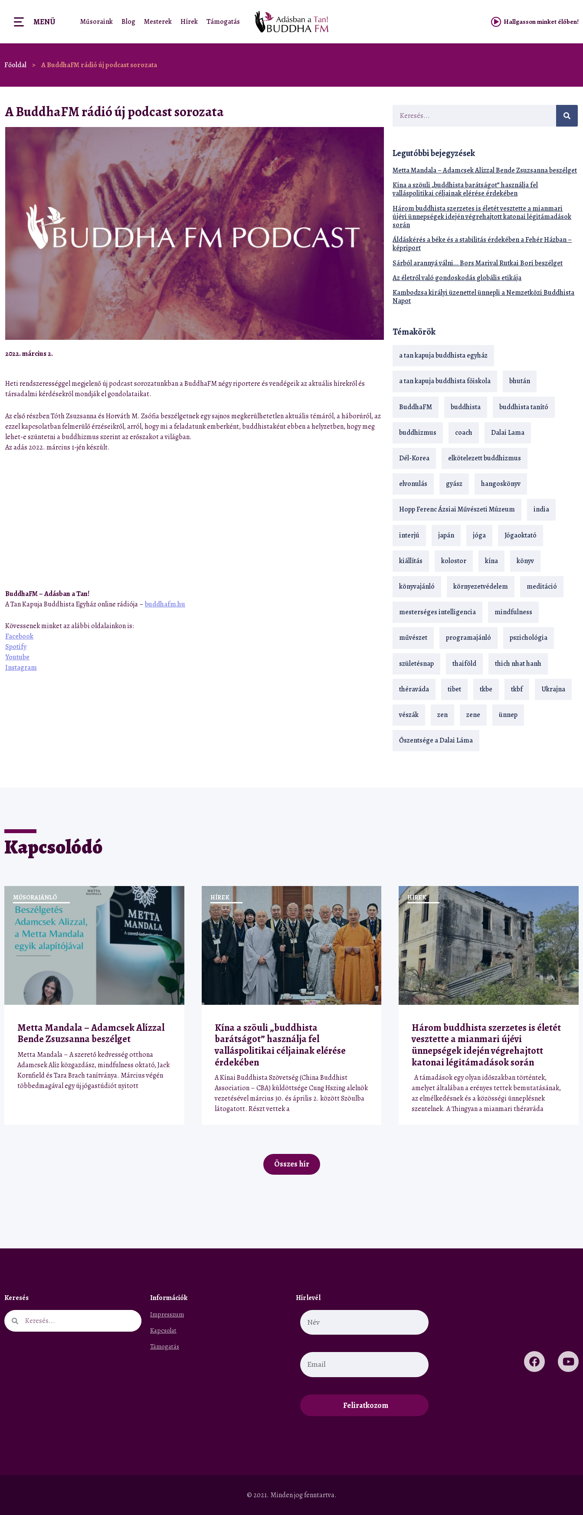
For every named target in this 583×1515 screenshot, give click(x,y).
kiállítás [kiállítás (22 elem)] (411, 561)
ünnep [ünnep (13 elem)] (508, 715)
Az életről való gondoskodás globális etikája (457, 278)
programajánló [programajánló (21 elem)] (468, 637)
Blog (128, 21)
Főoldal (15, 65)
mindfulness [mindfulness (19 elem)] (513, 612)
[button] (354, 353)
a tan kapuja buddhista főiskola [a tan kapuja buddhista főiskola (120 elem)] (445, 381)
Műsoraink (96, 21)
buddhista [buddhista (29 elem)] (466, 407)
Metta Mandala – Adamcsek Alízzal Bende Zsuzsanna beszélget (485, 170)
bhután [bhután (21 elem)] (519, 381)
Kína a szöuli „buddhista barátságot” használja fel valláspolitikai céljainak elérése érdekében (465, 189)
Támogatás (223, 21)
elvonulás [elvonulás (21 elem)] (413, 484)
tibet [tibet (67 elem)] (454, 689)
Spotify (15, 647)
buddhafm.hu (165, 604)
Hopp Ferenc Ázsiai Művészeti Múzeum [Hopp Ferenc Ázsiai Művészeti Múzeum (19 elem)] (457, 509)
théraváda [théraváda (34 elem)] (414, 689)
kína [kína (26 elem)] (491, 561)
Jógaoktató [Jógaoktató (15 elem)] (520, 535)
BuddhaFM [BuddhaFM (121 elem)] (415, 407)
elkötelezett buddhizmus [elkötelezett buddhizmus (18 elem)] (484, 458)
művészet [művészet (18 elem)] (413, 637)
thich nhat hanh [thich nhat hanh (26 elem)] (518, 663)
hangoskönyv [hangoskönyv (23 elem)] (501, 484)
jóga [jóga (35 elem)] (479, 535)
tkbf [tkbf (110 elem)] (517, 689)
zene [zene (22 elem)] (473, 715)
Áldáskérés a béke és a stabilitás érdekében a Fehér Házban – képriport (482, 244)
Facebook (19, 636)
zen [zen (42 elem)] (442, 715)
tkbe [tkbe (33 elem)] (486, 689)
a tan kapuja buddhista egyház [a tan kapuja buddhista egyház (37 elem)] (443, 355)
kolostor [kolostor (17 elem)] (453, 561)
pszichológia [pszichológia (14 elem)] (528, 637)
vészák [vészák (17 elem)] (409, 715)
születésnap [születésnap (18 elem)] (416, 663)
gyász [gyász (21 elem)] (454, 484)
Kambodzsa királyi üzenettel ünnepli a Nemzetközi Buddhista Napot (483, 297)
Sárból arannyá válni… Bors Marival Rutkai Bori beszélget (478, 263)
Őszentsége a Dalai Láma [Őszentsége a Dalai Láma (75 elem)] (436, 740)
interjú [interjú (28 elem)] (409, 535)
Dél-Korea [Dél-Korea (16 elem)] (414, 458)
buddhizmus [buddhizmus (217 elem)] (417, 432)
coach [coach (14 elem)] (463, 432)
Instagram (21, 667)
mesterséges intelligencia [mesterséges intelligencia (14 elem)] (437, 612)
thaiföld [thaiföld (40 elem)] (464, 663)
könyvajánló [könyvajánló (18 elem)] (417, 586)
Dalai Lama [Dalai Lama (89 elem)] (507, 432)
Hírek (189, 21)
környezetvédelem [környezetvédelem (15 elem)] (480, 586)
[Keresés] (567, 116)
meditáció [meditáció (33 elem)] (542, 586)
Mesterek (158, 21)
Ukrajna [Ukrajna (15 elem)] (553, 689)
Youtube (17, 657)
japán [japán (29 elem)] (446, 535)
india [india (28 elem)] (541, 509)
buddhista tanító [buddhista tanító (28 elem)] (523, 407)
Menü (44, 21)
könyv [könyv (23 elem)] (525, 561)
